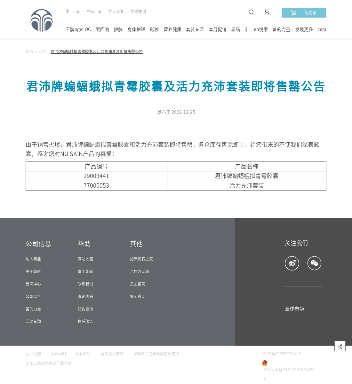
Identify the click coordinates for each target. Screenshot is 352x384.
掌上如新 (85, 271)
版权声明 (58, 354)
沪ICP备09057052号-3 (280, 354)
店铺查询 (138, 11)
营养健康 (172, 29)
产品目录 (94, 11)
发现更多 (304, 29)
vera (321, 29)
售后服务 (85, 321)
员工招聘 (137, 284)
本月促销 (218, 29)
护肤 (118, 29)
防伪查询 (85, 309)
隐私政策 (83, 354)
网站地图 (85, 259)
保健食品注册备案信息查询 (156, 354)
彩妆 (154, 29)
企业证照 (33, 354)
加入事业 (116, 11)
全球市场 (294, 308)
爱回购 (102, 29)
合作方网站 (139, 271)
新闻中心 (33, 284)
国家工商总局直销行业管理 (49, 363)
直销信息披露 (112, 354)
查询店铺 (85, 296)
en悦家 (261, 29)
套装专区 (195, 29)
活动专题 (33, 321)
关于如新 (33, 271)
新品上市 (240, 29)
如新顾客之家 (141, 259)
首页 (29, 51)
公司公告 (33, 296)
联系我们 (85, 284)
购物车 (303, 13)
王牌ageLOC (78, 29)
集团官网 (137, 296)
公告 (42, 51)
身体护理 (136, 29)
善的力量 (281, 29)
